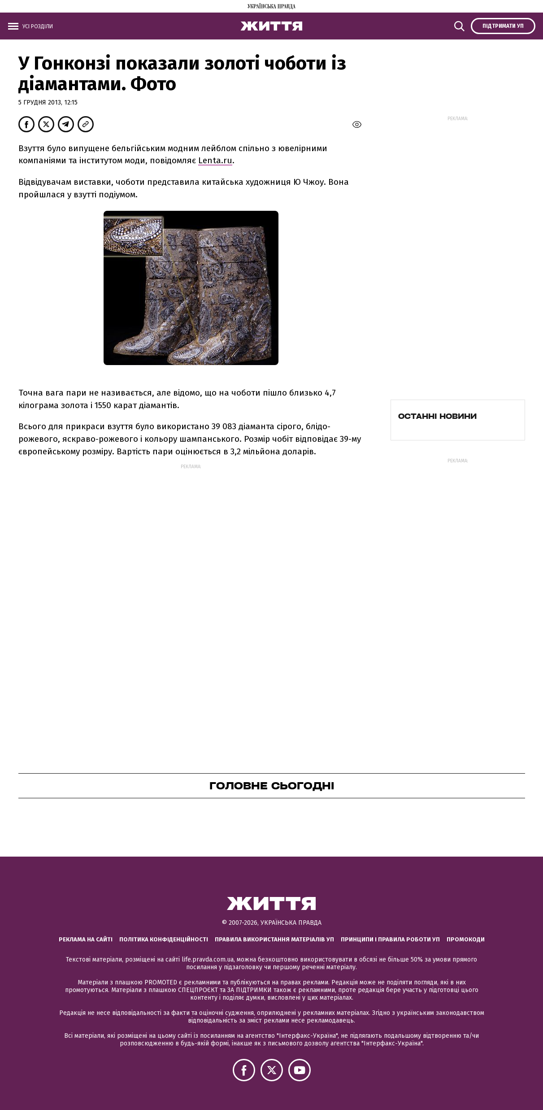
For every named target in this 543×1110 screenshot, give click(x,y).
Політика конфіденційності (163, 939)
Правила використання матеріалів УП (274, 939)
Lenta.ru (215, 160)
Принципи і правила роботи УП (390, 939)
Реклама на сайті (86, 939)
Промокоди (466, 939)
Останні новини (437, 416)
